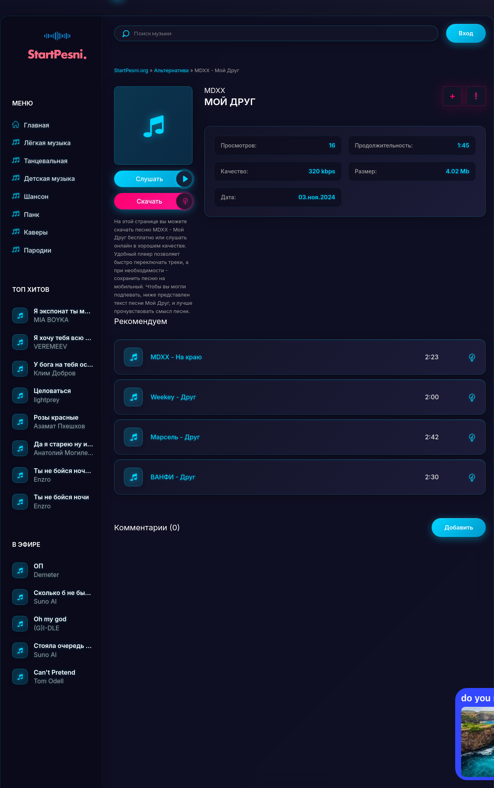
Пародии (31, 250)
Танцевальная (39, 161)
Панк (25, 214)
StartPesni (57, 41)
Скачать (164, 201)
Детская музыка (43, 178)
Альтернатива (171, 70)
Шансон (30, 196)
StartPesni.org (131, 70)
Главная (30, 125)
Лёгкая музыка (41, 142)
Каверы (30, 232)
